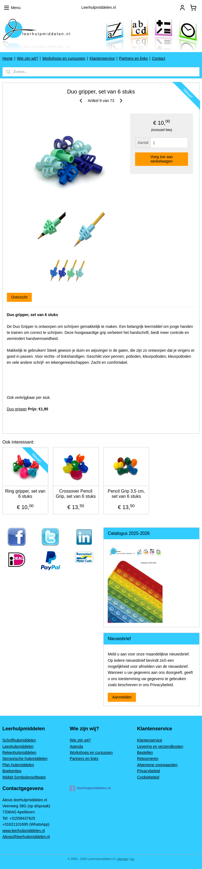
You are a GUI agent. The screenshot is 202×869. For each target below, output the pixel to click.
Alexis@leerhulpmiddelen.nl (26, 836)
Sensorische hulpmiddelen (24, 758)
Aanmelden (122, 697)
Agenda (76, 746)
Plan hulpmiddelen (18, 765)
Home (7, 58)
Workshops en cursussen (63, 58)
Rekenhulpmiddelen (19, 752)
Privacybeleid (148, 771)
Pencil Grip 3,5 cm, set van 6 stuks (126, 494)
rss (132, 859)
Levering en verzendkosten (160, 746)
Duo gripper (17, 409)
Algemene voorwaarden (157, 765)
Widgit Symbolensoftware (24, 777)
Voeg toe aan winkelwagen (161, 159)
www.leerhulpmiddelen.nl (23, 830)
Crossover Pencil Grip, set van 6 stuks (76, 494)
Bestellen (145, 752)
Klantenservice (102, 58)
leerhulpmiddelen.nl (90, 788)
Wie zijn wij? (27, 58)
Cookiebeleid (148, 777)
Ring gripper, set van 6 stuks (25, 494)
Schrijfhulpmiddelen (19, 740)
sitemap (122, 859)
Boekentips (11, 771)
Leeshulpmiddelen (18, 746)
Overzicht (19, 297)
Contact (158, 58)
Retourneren (147, 758)
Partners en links (133, 58)
